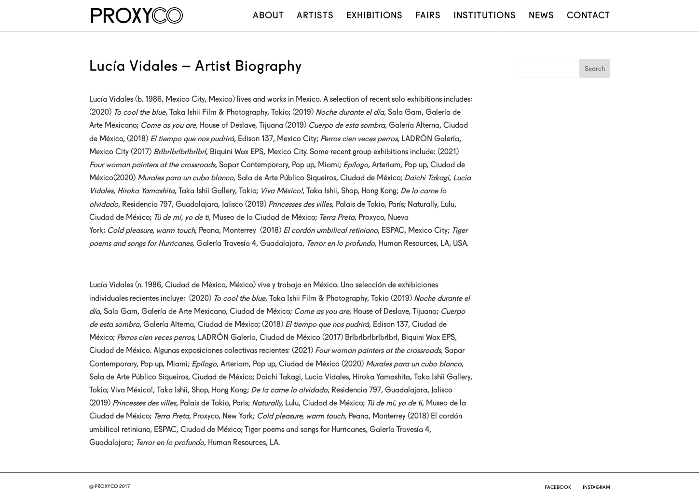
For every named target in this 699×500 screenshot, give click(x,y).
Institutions (484, 16)
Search (595, 68)
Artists (315, 16)
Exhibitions (374, 16)
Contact (588, 16)
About (268, 16)
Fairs (428, 16)
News (541, 16)
